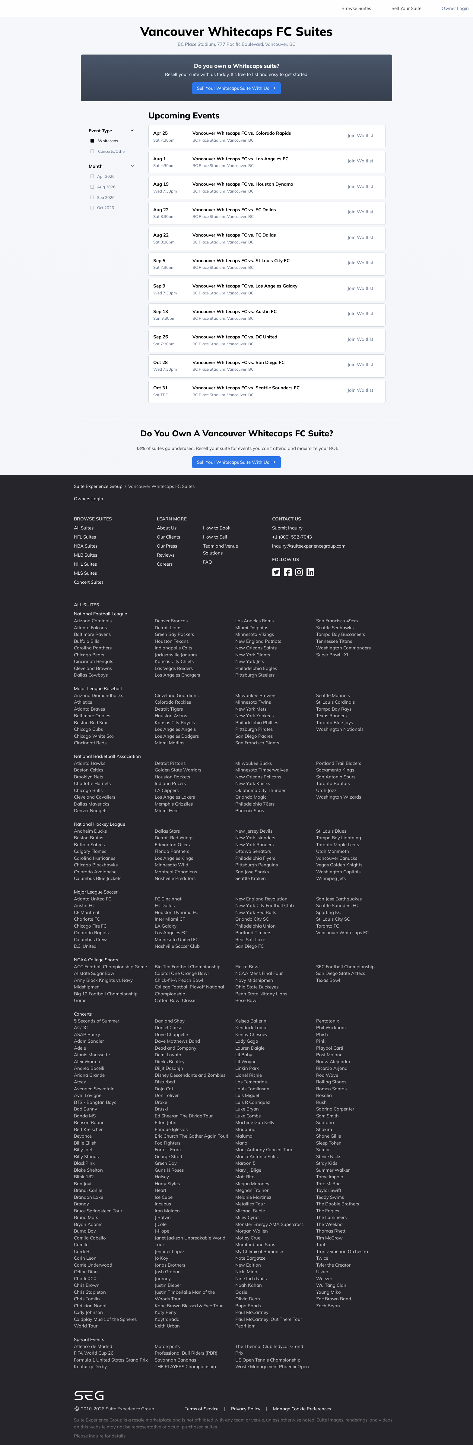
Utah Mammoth (332, 851)
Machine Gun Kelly (255, 1122)
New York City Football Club (264, 905)
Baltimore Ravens (92, 634)
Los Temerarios (251, 1082)
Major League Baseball (98, 688)
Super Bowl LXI (332, 654)
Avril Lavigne (87, 1095)
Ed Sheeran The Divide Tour (184, 1115)
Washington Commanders (343, 648)
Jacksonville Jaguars (176, 654)
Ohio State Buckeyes (256, 987)
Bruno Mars (86, 1217)
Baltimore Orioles (92, 715)
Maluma (243, 1136)
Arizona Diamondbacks (98, 695)
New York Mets (250, 709)
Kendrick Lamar (251, 1027)
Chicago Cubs (88, 729)
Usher (322, 1271)
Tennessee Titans (334, 641)
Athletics (83, 702)
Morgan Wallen (251, 1231)
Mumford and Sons (255, 1244)
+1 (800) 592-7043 (292, 537)
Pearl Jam (245, 1326)
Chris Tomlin (87, 1299)
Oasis (241, 1292)
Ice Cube (164, 1197)
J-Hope (162, 1231)
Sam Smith (327, 1115)
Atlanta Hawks (89, 763)
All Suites (84, 528)
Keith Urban (167, 1326)
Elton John (165, 1122)
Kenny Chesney (251, 1034)
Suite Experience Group (98, 486)
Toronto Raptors (333, 783)
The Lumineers (331, 1217)
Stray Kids (326, 1163)
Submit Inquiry (287, 528)
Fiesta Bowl (247, 966)
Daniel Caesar (169, 1027)
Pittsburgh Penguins (256, 865)
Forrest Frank (168, 1149)
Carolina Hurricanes (94, 858)
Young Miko (328, 1292)
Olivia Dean (247, 1299)
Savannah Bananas (175, 1359)
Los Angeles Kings (174, 858)
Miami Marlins (169, 743)
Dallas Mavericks (91, 803)
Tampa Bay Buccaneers (340, 634)
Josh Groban (168, 1271)
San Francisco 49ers (337, 621)
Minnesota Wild (171, 865)
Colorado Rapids (91, 932)
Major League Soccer (95, 892)
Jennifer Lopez (170, 1251)
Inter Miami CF (170, 919)
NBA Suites (85, 546)
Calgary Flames (90, 851)
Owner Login (455, 8)
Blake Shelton (88, 1170)
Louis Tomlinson (252, 1088)
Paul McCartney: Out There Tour (268, 1319)
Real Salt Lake (250, 939)
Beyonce (83, 1136)
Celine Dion (86, 1271)
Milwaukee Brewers (255, 695)
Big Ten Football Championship (188, 966)
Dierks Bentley (170, 1061)
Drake (161, 1102)
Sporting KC (328, 912)
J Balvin (163, 1217)
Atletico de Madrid (93, 1346)
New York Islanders (255, 837)
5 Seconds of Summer (96, 1020)
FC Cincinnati (169, 898)
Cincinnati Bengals (93, 661)
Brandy (81, 1204)
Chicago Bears (89, 654)
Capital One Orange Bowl (182, 973)
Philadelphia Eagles (256, 668)
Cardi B (81, 1251)
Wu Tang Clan (331, 1285)
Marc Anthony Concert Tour (263, 1149)
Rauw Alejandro (333, 1061)
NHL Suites (85, 564)
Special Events (89, 1339)
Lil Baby (243, 1054)
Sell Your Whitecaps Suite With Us (236, 88)
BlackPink (84, 1163)
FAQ (207, 562)
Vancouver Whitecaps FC (342, 932)
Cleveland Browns (93, 668)
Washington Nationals (339, 729)
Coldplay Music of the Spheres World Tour (105, 1322)
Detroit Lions (168, 627)
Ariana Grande (89, 1075)
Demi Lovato (168, 1054)
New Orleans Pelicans (258, 776)
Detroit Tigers (169, 709)
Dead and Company (175, 1048)
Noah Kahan (248, 1285)
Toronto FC (327, 925)
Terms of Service (202, 1409)
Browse (356, 8)
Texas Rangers (331, 715)
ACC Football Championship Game (110, 966)
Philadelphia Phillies (256, 722)
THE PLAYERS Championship (185, 1366)
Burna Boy (85, 1231)
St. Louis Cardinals (335, 702)
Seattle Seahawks (335, 627)
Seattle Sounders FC (337, 905)
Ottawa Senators (253, 851)
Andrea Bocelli (89, 1068)
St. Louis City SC (333, 919)
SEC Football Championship (345, 966)
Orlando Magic (250, 797)
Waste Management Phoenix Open (272, 1366)
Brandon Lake (88, 1197)
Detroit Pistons (170, 763)
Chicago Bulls (88, 790)
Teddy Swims (330, 1197)
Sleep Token (328, 1142)
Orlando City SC (252, 919)
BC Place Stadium (196, 44)
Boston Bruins (88, 837)
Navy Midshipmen (254, 980)
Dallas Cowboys (91, 675)
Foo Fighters (167, 1142)
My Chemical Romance (259, 1251)
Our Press (167, 546)
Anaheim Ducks (90, 831)
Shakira (324, 1129)
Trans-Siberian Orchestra (342, 1251)
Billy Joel (83, 1149)
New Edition (248, 1265)
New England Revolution (261, 898)
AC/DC (81, 1027)
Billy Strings (86, 1156)
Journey (163, 1278)
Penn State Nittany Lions (261, 993)
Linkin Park (247, 1068)
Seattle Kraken (250, 878)
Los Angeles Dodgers (177, 736)
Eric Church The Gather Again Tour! (191, 1136)
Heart (160, 1190)
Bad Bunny (85, 1109)
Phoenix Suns (249, 810)
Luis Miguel (247, 1095)
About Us (166, 528)
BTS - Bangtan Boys (95, 1102)
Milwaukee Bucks (253, 763)
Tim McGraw (329, 1237)
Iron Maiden (167, 1210)
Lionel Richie (248, 1075)
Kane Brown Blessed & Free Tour (189, 1305)
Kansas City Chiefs (174, 661)
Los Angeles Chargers (177, 675)
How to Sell (215, 537)
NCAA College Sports (96, 960)
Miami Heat (167, 810)
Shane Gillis (328, 1136)
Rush (321, 1102)
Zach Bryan (328, 1305)
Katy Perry (165, 1312)
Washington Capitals (338, 871)
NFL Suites (85, 537)
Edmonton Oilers (172, 844)
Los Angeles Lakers (175, 797)
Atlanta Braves (89, 709)
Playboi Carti (329, 1048)
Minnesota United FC (176, 939)
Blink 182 (84, 1177)
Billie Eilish (85, 1142)
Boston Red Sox (90, 722)
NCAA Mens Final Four (259, 973)
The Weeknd (329, 1224)
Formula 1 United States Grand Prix (111, 1359)
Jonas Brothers (170, 1265)
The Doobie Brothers (337, 1204)
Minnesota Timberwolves (261, 770)
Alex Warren (87, 1061)
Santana (325, 1122)
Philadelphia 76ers (255, 803)
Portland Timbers (253, 932)
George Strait (168, 1156)
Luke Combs (248, 1115)
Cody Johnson (88, 1312)
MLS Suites (85, 573)
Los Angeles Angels (175, 729)
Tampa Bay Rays (333, 709)
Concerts (83, 1014)
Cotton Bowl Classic (175, 1000)
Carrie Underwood (93, 1265)
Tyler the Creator (333, 1265)
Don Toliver (167, 1095)
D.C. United (85, 946)
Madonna (245, 1129)
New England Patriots (258, 641)
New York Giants (252, 654)
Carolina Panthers (93, 648)
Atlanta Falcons (90, 627)
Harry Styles (167, 1183)
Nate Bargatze (250, 1258)
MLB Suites (85, 555)
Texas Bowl (328, 980)
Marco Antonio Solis (256, 1156)
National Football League (100, 614)
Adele (80, 1048)
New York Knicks (252, 783)
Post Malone (329, 1054)
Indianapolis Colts (173, 648)
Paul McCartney (251, 1312)
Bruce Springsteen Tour (98, 1210)
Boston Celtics (88, 770)
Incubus (163, 1204)
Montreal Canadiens (176, 871)
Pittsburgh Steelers (255, 675)
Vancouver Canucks (336, 858)
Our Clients (168, 537)
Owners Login (88, 498)
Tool (320, 1244)
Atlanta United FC (92, 898)
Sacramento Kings (335, 770)
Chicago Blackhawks (96, 865)
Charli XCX (85, 1278)
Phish (322, 1034)
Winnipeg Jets (331, 878)
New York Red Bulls (255, 912)
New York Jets (249, 661)
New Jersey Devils (253, 831)
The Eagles (327, 1210)
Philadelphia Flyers (255, 858)
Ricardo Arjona (332, 1068)
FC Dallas (165, 905)
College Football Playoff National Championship (189, 990)
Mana (241, 1142)
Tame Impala (329, 1177)
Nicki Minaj (247, 1271)
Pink (320, 1041)
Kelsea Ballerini (251, 1020)
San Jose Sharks (252, 871)
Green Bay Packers (174, 634)
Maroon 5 (245, 1163)
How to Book (216, 528)
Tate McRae (328, 1183)
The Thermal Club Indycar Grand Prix (269, 1349)
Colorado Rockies (173, 702)
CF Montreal (86, 912)
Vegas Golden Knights (339, 865)
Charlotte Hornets (92, 783)
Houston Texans (172, 641)
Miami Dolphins (251, 627)
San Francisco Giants (257, 743)
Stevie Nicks (328, 1156)
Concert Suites (88, 582)
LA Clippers (167, 790)
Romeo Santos (331, 1088)
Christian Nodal (90, 1305)
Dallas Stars (167, 831)
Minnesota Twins (253, 702)
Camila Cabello (90, 1237)
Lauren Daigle (250, 1048)
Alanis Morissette (92, 1054)
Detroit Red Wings (174, 837)
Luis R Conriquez (252, 1102)
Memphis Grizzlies (174, 803)
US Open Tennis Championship (267, 1359)
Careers (165, 564)
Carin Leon (85, 1258)
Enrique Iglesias (171, 1129)
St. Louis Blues (331, 831)
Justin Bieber (168, 1285)
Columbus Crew (90, 939)
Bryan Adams (88, 1224)
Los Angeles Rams (254, 621)
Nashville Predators (175, 878)
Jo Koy (161, 1258)
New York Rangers (254, 844)
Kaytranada (167, 1319)
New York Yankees (254, 715)
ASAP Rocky (87, 1034)
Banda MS (85, 1115)
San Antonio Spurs (335, 776)
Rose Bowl (246, 1000)
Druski (161, 1109)
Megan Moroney (252, 1183)
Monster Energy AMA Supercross (269, 1224)
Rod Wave (327, 1075)
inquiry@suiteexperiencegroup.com (308, 546)
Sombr (323, 1149)
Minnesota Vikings (254, 634)
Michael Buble (250, 1210)
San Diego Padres (254, 736)
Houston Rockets (172, 776)
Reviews (165, 555)
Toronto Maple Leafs (337, 844)
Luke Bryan (247, 1109)
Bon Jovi (82, 1183)
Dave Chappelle (171, 1034)
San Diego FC (249, 946)
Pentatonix (327, 1020)
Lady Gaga (246, 1041)
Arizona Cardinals (93, 621)
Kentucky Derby (90, 1366)
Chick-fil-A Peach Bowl (179, 980)
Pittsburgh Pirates (254, 729)
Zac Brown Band (333, 1299)
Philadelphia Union (255, 925)
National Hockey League (99, 824)
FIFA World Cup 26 (93, 1353)
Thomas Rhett (330, 1231)
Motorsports (167, 1346)
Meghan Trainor (251, 1190)
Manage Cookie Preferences (302, 1409)
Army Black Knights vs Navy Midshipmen (103, 983)
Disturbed (165, 1082)
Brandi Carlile (88, 1190)
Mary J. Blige (248, 1170)
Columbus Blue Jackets (97, 878)
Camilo (81, 1244)
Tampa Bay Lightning (338, 837)
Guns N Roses (169, 1170)
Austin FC (84, 905)
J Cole (161, 1224)
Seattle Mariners (333, 695)
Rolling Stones (331, 1082)
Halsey (162, 1177)
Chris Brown (87, 1285)
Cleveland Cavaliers (94, 797)
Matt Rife (244, 1177)
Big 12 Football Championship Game (106, 997)
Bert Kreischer (88, 1129)
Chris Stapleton (90, 1292)
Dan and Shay (170, 1020)
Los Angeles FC (171, 932)
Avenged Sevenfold (94, 1088)
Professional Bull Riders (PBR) (186, 1353)
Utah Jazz (326, 790)
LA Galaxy (165, 925)
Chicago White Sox (94, 736)
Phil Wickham (331, 1027)
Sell (406, 8)
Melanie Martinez (253, 1197)
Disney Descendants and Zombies (190, 1075)
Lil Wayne (245, 1061)
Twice (322, 1258)
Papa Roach (248, 1305)
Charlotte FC (87, 919)
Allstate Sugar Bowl (95, 973)
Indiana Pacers (170, 783)
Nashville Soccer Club (177, 946)
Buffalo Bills (86, 641)
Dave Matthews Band (177, 1041)
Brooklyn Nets (88, 776)
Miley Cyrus (247, 1217)
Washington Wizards (338, 797)
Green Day (166, 1163)
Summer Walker (333, 1170)
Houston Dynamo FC (176, 912)
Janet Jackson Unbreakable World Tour (190, 1241)
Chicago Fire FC (90, 925)
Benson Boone (89, 1122)
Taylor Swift (328, 1190)
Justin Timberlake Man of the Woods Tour (185, 1295)
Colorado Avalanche (95, 871)
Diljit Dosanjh (169, 1068)
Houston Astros (171, 715)
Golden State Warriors (178, 770)
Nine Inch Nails (251, 1278)
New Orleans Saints (256, 648)
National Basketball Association (107, 756)
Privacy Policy (246, 1409)
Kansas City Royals (175, 722)
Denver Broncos (171, 621)
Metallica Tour (250, 1204)
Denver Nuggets (90, 810)
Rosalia (324, 1095)
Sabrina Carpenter (335, 1109)
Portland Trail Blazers (338, 763)
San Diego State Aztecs (340, 973)
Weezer (324, 1278)
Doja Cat (164, 1088)
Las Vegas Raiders (174, 668)
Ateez (80, 1082)
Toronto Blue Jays (334, 722)
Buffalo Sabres (89, 844)
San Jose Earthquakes (339, 898)
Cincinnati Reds (90, 743)
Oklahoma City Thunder (260, 790)
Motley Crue (247, 1237)
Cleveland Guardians (176, 695)
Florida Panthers (172, 851)
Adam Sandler (89, 1041)
